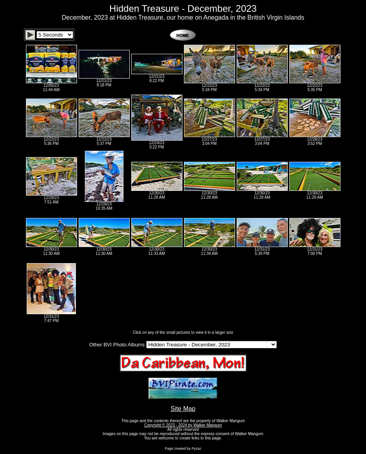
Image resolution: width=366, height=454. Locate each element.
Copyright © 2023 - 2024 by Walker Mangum (183, 425)
